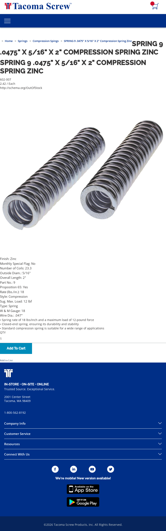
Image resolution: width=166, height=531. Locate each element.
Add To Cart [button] (16, 348)
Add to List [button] (6, 360)
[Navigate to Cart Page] (155, 6)
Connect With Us (17, 454)
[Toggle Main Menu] (7, 21)
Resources (12, 444)
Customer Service (17, 434)
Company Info (15, 423)
